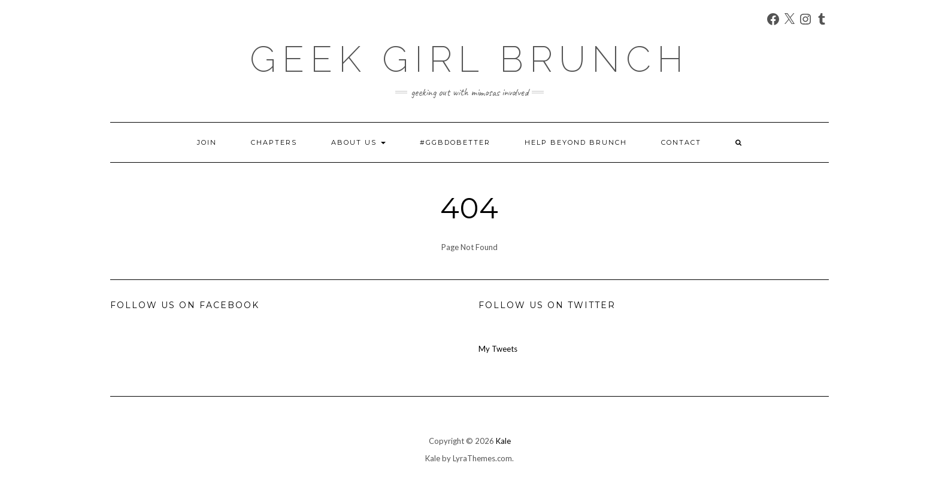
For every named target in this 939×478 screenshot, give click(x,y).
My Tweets (497, 349)
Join (207, 142)
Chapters (274, 142)
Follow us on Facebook (184, 305)
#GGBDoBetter (455, 142)
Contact (681, 142)
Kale (503, 441)
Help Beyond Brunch (576, 142)
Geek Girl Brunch (469, 59)
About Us (358, 142)
